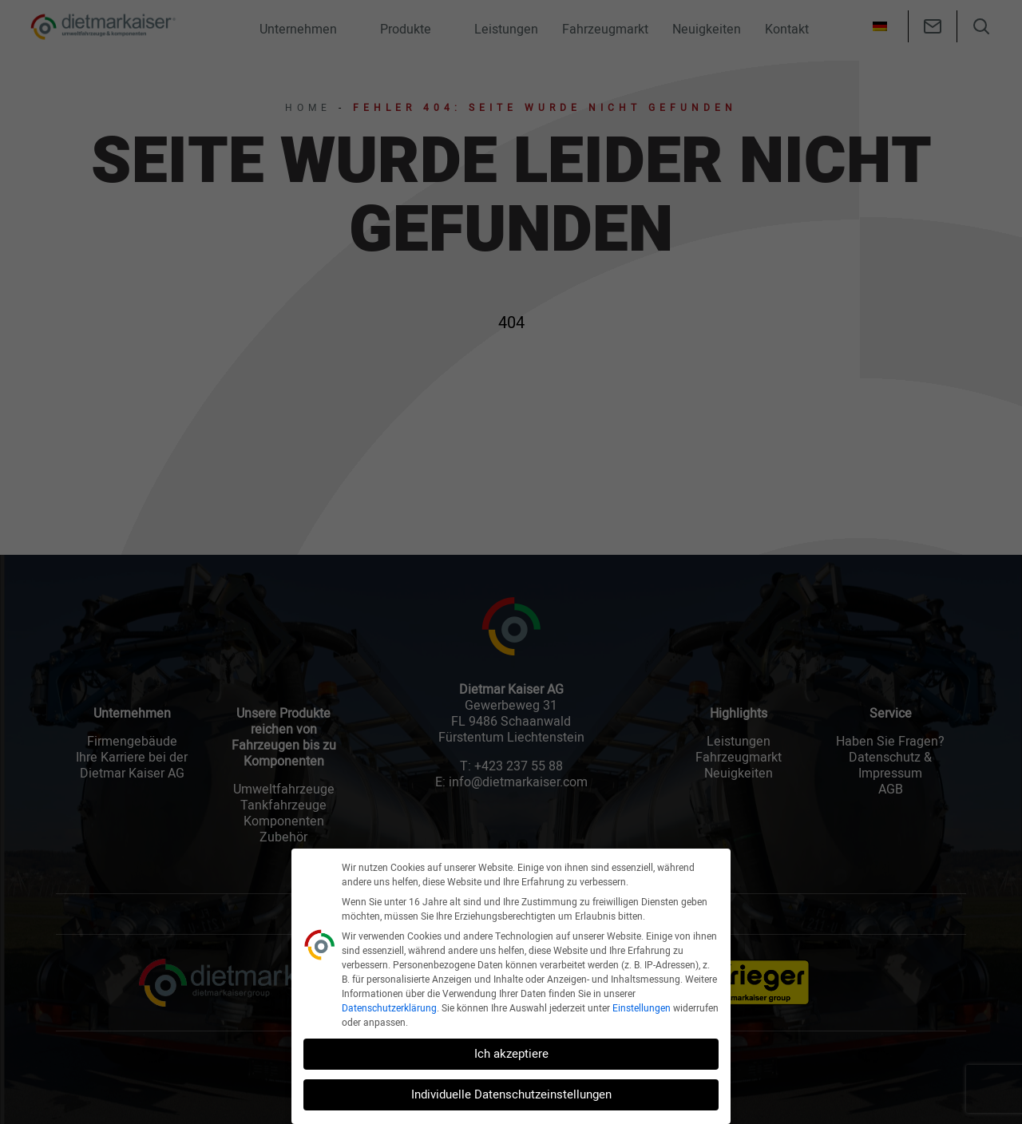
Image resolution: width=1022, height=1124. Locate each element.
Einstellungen (641, 1008)
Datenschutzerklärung (389, 1008)
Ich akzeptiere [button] (511, 1054)
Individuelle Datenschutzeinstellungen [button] (511, 1094)
